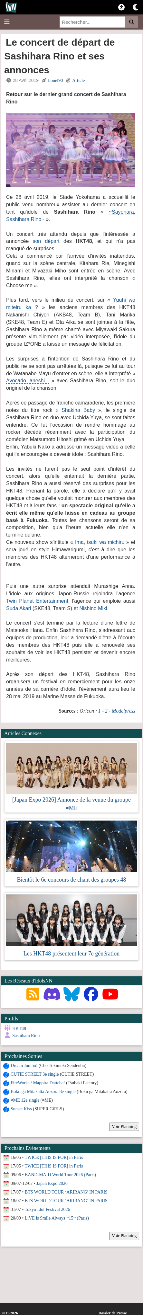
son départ (46, 241)
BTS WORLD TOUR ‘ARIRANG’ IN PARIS (66, 1192)
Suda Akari (18, 608)
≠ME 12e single (25, 1100)
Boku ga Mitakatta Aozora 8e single (43, 1091)
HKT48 (19, 1028)
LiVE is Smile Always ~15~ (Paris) (57, 1218)
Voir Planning (124, 1126)
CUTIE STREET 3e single (35, 1074)
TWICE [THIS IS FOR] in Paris (54, 1157)
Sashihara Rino (26, 1035)
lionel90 (55, 80)
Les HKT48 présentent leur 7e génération (71, 953)
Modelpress (123, 711)
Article (78, 80)
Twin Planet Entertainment (37, 601)
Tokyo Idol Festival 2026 (47, 1209)
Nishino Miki (93, 608)
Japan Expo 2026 (51, 1183)
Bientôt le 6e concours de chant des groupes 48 (71, 879)
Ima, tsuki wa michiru (99, 542)
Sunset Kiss (21, 1108)
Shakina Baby (78, 410)
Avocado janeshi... (27, 380)
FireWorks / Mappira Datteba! (38, 1082)
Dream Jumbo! (24, 1065)
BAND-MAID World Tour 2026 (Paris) (60, 1174)
